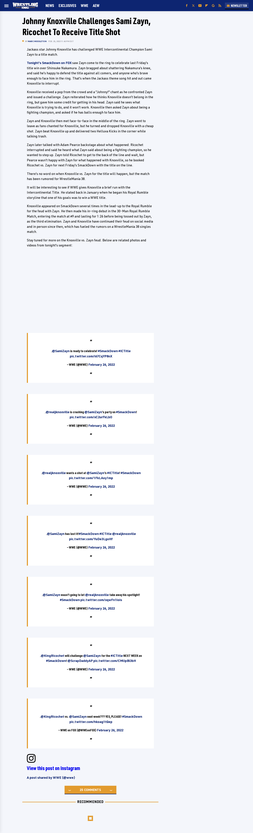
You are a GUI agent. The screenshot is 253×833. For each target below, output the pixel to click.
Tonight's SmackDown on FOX (49, 63)
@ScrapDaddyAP (80, 661)
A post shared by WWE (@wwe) (51, 777)
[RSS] (219, 5)
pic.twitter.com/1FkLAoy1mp (91, 478)
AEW (96, 5)
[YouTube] (200, 5)
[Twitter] (193, 5)
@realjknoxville (57, 412)
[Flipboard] (206, 5)
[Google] (213, 5)
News (50, 5)
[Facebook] (186, 5)
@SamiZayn (61, 351)
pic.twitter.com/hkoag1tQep (90, 722)
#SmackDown (108, 351)
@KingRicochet (52, 656)
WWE (84, 5)
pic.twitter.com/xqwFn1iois (101, 600)
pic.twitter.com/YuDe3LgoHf (91, 539)
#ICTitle (124, 351)
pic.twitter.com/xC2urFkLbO (91, 417)
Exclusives (67, 5)
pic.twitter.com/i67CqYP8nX (91, 356)
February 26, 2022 (101, 364)
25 (81, 790)
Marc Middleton (37, 41)
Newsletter (237, 5)
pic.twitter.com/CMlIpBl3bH (114, 661)
